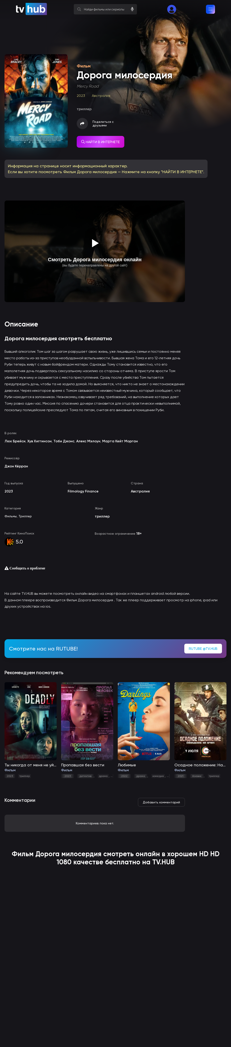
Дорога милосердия (68, 854)
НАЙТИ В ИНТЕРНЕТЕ (100, 142)
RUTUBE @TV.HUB (203, 648)
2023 (10, 776)
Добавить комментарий (161, 802)
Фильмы (11, 516)
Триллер (25, 516)
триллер (24, 776)
